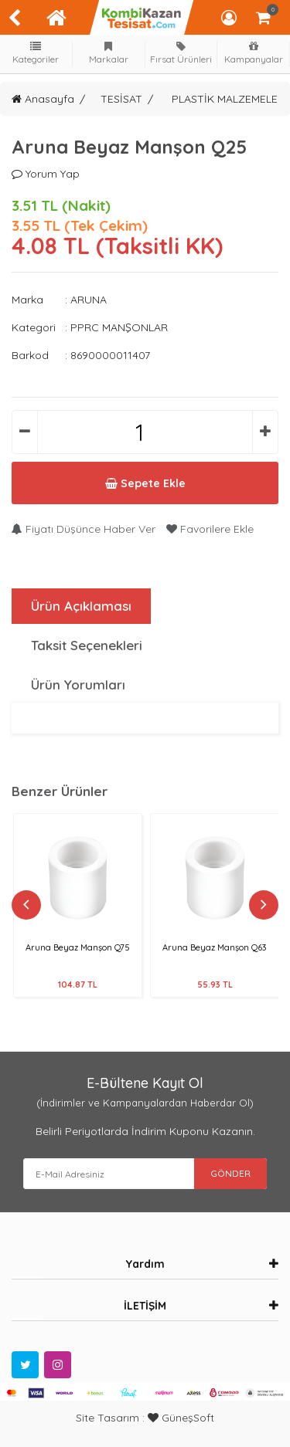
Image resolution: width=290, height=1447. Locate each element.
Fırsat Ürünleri (181, 53)
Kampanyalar (253, 53)
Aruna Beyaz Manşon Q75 (78, 947)
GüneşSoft (181, 1418)
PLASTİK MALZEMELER (228, 99)
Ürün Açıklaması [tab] (81, 606)
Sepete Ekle (145, 483)
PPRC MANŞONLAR (119, 327)
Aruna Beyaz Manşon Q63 (214, 947)
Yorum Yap (46, 174)
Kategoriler (36, 53)
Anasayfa (43, 99)
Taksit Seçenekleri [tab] (86, 645)
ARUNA (88, 300)
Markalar (108, 53)
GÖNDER (230, 1173)
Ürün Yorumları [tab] (78, 684)
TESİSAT (121, 99)
